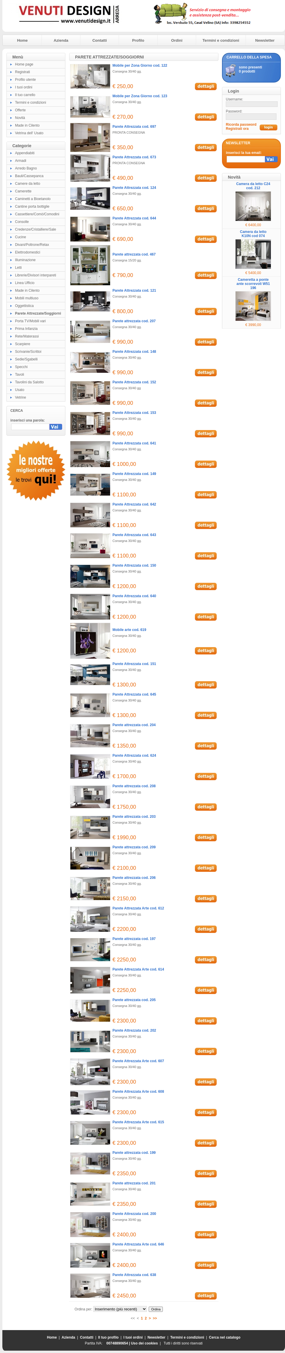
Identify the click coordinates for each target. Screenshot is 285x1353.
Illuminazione (25, 260)
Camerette (23, 191)
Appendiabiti (24, 153)
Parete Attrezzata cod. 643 (134, 535)
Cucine (20, 237)
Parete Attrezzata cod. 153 (134, 413)
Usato (19, 390)
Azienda (61, 40)
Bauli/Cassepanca (29, 176)
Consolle (22, 222)
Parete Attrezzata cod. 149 (134, 474)
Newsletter (265, 40)
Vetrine (20, 397)
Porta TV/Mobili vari (30, 321)
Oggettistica (24, 306)
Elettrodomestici (27, 252)
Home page (24, 64)
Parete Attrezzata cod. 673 (134, 157)
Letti (18, 268)
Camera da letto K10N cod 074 (253, 234)
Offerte (20, 110)
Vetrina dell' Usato (29, 133)
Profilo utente (25, 80)
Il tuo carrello (25, 95)
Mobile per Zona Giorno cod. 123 (139, 96)
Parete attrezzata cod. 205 (134, 1000)
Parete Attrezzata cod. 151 (134, 664)
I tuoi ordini (23, 87)
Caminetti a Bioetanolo (33, 199)
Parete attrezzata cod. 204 (134, 725)
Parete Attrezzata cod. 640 (134, 596)
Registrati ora (237, 129)
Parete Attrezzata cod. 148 (134, 352)
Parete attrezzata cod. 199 (134, 1153)
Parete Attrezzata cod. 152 (134, 382)
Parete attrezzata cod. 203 (134, 817)
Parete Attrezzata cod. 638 (134, 1275)
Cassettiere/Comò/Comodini (37, 214)
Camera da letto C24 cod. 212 (253, 186)
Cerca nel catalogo (225, 1337)
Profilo (138, 40)
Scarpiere (22, 344)
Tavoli (19, 374)
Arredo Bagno (26, 168)
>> (155, 1318)
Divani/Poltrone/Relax (32, 245)
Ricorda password (241, 124)
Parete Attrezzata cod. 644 (134, 218)
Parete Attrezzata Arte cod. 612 (138, 908)
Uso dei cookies (144, 1343)
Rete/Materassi (27, 336)
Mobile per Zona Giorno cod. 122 (139, 65)
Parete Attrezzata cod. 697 (134, 127)
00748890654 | (118, 1343)
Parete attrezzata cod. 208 (134, 786)
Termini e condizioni (221, 40)
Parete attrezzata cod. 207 (134, 321)
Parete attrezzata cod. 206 (134, 878)
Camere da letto (27, 184)
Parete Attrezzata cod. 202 (134, 1030)
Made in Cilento (27, 125)
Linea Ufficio (24, 283)
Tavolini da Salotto (29, 382)
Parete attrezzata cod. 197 (134, 939)
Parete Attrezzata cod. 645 (134, 694)
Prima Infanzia (26, 329)
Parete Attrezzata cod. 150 (134, 565)
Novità (20, 118)
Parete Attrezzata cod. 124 (134, 188)
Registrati (22, 72)
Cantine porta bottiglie (32, 206)
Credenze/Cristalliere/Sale (35, 229)
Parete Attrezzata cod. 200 (134, 1214)
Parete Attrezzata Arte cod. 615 (138, 1122)
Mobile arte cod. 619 (129, 630)
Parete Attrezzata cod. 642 (134, 504)
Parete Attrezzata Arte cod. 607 (138, 1061)
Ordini (176, 40)
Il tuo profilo (108, 1337)
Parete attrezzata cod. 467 (134, 254)
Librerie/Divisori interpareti (35, 275)
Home (22, 40)
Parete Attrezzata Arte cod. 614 (138, 969)
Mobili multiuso (26, 298)
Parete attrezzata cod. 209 (134, 847)
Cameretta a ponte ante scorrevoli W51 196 (253, 284)
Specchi (21, 367)
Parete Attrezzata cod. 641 (134, 443)
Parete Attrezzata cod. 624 (134, 755)
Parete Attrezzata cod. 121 (134, 290)
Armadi (20, 161)
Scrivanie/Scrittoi (28, 352)
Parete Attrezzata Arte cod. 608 (138, 1092)
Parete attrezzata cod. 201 (134, 1183)
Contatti (99, 40)
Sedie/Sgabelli (26, 359)
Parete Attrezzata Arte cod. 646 (138, 1244)
